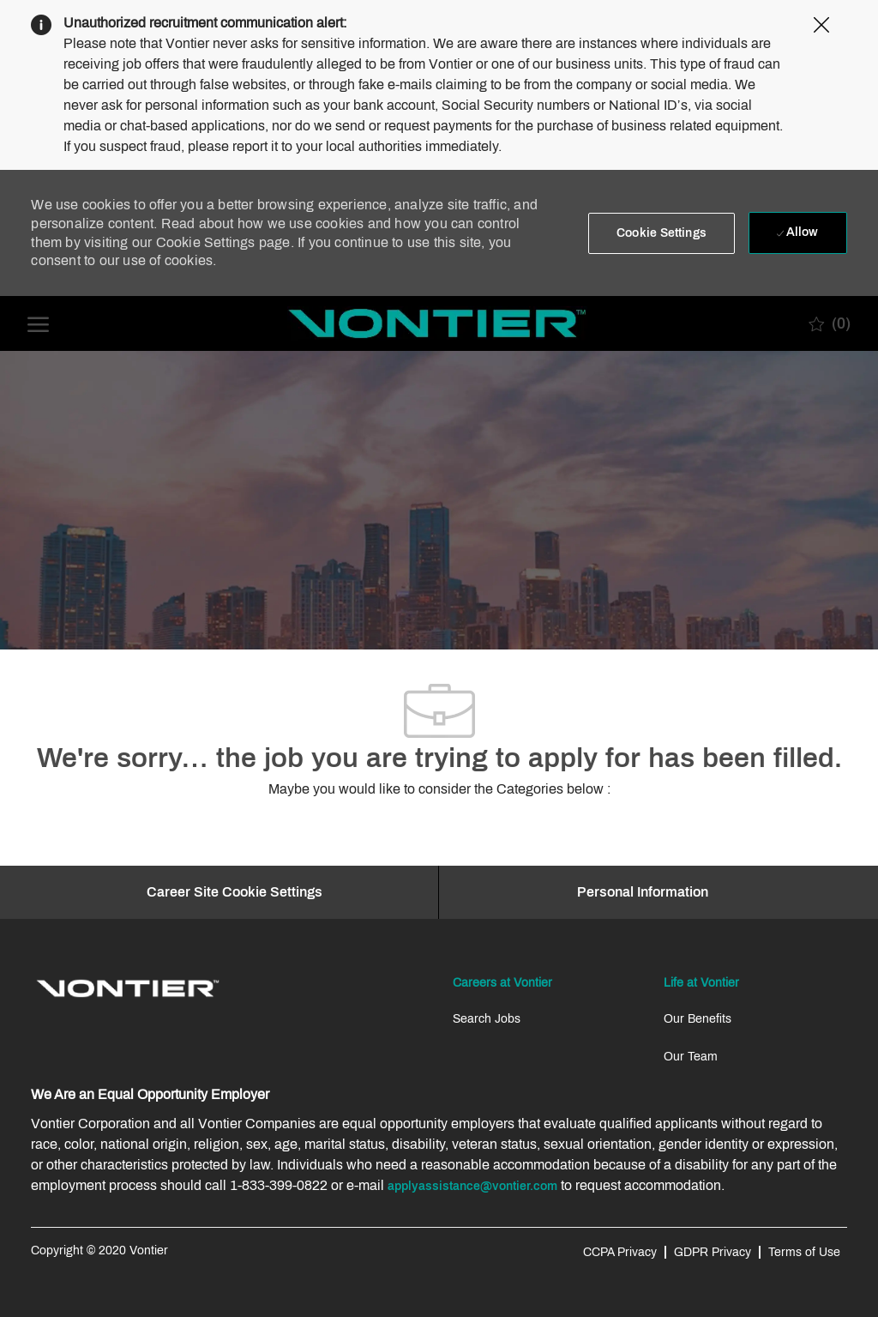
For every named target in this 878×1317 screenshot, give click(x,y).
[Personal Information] (642, 892)
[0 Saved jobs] (830, 323)
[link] (128, 988)
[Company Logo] (437, 323)
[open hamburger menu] (38, 323)
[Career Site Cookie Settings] (234, 892)
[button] (661, 233)
